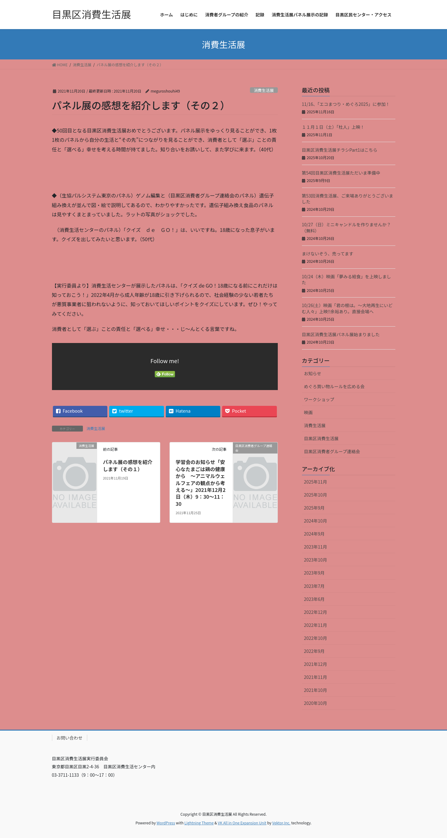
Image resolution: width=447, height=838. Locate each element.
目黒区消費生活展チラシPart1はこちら (339, 150)
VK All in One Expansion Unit (242, 822)
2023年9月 (314, 573)
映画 (308, 412)
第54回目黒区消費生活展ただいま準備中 (341, 173)
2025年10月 (315, 495)
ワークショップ (319, 399)
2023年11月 (315, 547)
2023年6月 (314, 599)
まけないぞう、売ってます (328, 253)
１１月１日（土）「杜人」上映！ (333, 127)
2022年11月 (315, 625)
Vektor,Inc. (281, 822)
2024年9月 (314, 534)
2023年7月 (314, 586)
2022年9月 (314, 651)
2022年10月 (315, 638)
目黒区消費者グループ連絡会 (332, 451)
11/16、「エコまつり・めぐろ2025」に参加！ (346, 104)
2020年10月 (315, 703)
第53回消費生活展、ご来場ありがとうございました (347, 199)
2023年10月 (315, 560)
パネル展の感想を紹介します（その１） (128, 465)
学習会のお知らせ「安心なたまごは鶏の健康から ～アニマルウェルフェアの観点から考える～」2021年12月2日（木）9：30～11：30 (201, 482)
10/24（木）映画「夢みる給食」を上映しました (346, 279)
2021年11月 (315, 677)
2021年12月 (315, 664)
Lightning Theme (199, 822)
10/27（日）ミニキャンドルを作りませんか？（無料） (346, 227)
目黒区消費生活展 (321, 438)
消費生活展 (264, 90)
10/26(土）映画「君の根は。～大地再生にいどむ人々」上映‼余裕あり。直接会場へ (347, 308)
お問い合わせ (70, 738)
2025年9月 (314, 508)
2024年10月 (315, 521)
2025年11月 (315, 482)
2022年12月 (315, 612)
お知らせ (312, 373)
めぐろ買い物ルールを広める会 (334, 386)
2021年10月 (315, 690)
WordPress (166, 822)
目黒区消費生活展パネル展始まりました (341, 334)
